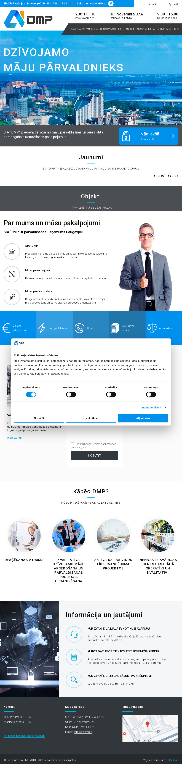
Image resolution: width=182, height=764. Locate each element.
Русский (173, 4)
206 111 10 (60, 3)
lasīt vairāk (14, 437)
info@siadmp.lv (84, 18)
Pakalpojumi (143, 29)
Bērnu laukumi (125, 29)
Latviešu (152, 4)
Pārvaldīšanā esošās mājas (99, 29)
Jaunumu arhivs (165, 175)
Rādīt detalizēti (151, 407)
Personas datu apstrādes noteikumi (24, 734)
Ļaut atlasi (91, 418)
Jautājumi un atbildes (165, 29)
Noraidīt (39, 418)
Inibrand (173, 758)
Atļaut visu (143, 418)
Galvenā (76, 29)
